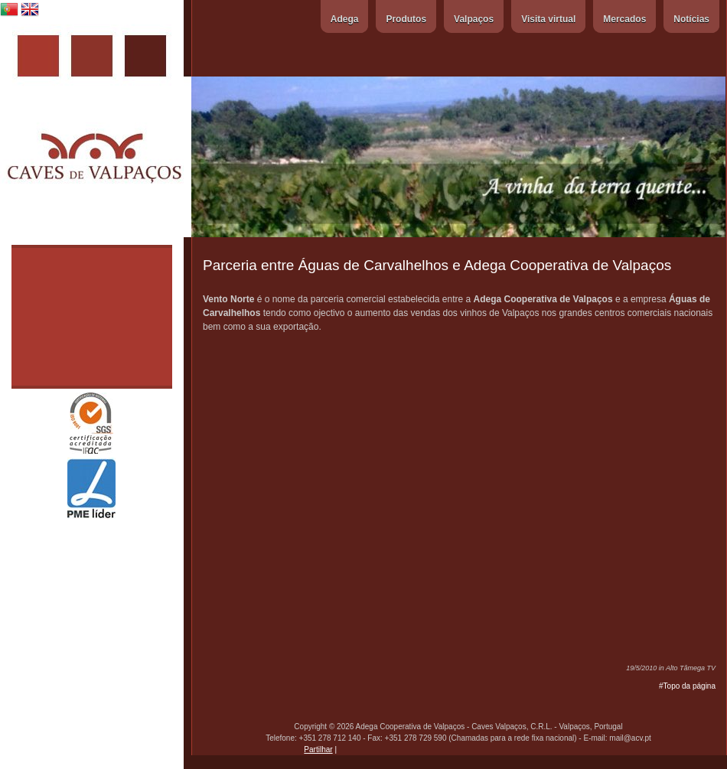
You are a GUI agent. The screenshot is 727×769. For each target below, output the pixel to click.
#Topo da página (687, 686)
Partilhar (318, 749)
